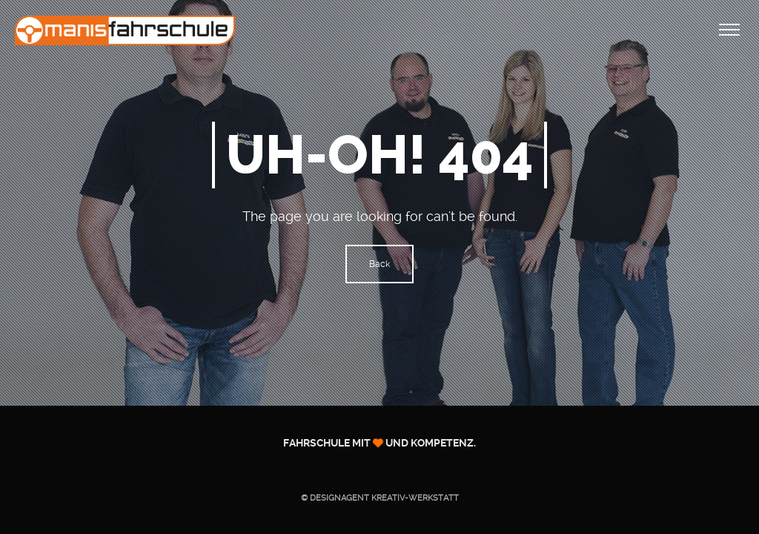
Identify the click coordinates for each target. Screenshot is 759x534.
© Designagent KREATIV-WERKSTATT (380, 498)
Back (379, 264)
